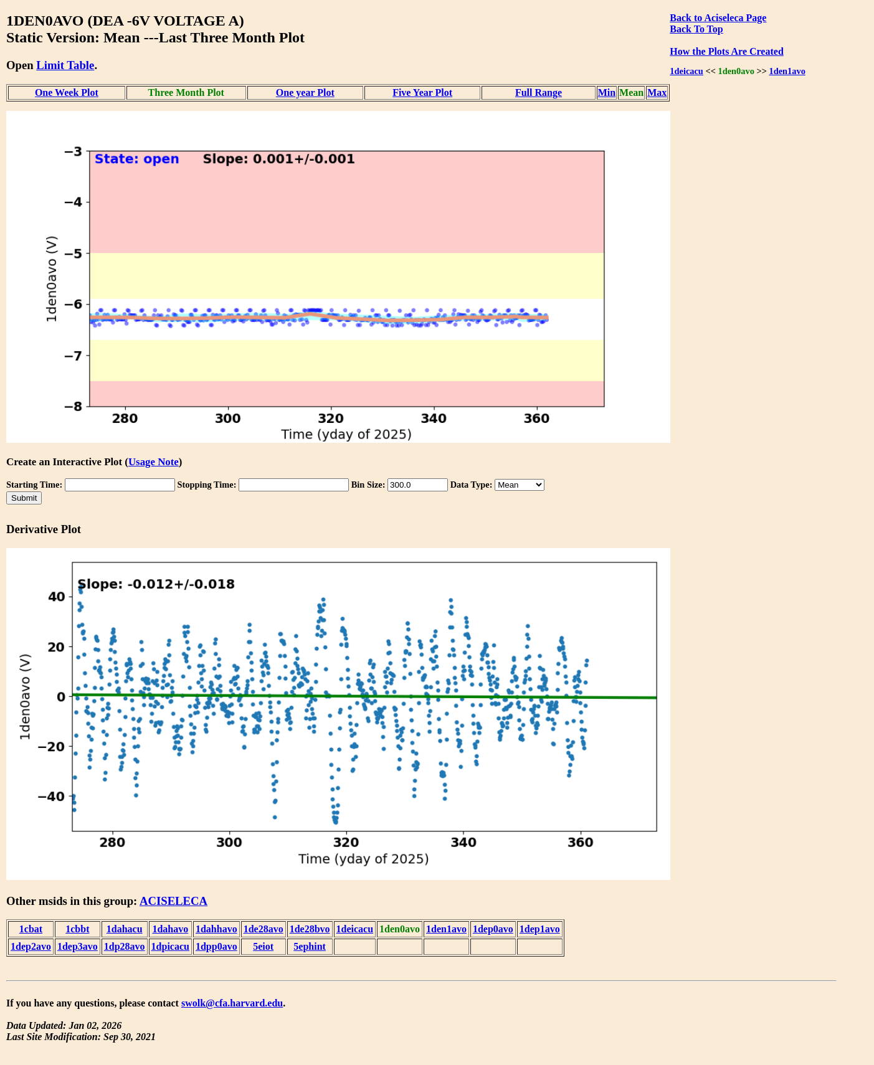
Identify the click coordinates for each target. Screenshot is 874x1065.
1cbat (30, 929)
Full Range (538, 92)
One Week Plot (66, 92)
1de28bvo (310, 929)
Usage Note (153, 462)
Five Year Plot (422, 92)
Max (657, 92)
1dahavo (170, 929)
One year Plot (305, 92)
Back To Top (696, 29)
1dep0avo (493, 929)
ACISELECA (173, 900)
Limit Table (65, 65)
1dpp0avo (216, 946)
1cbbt (77, 929)
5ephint (309, 946)
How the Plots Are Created (726, 51)
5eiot (263, 946)
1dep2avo (31, 946)
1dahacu (125, 929)
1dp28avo (124, 946)
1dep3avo (77, 946)
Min (606, 92)
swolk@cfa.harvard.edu (232, 1003)
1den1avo (787, 71)
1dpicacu (170, 946)
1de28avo (263, 929)
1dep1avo (540, 929)
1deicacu (686, 71)
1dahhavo (216, 929)
